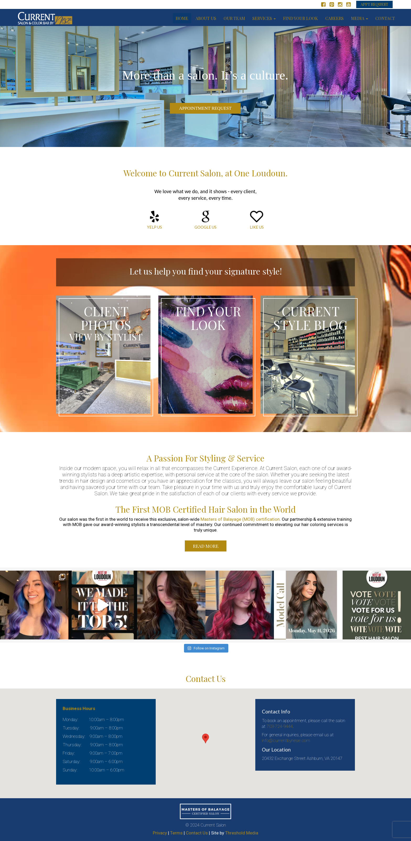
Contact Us (197, 832)
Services (264, 18)
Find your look (300, 18)
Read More (205, 546)
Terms (176, 832)
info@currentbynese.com (286, 740)
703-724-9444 (280, 726)
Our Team (234, 18)
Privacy (160, 832)
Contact (385, 18)
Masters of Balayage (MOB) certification (240, 519)
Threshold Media (241, 832)
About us (206, 18)
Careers (334, 18)
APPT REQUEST (374, 4)
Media (359, 18)
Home (182, 18)
